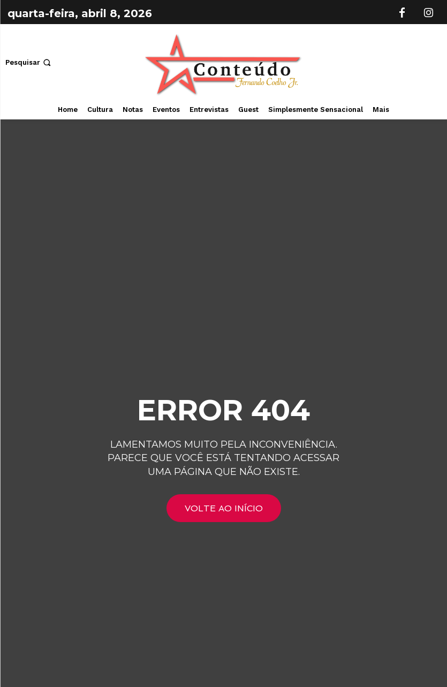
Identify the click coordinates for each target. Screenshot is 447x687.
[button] (29, 62)
